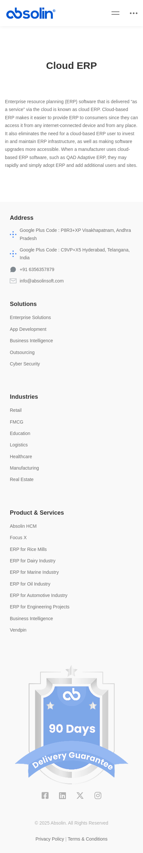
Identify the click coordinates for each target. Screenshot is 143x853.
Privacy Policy (49, 839)
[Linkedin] (62, 795)
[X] (80, 795)
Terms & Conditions (87, 839)
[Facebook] (45, 795)
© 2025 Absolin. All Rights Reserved (71, 823)
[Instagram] (98, 795)
